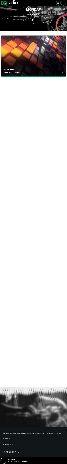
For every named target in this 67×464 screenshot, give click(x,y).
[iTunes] (7, 452)
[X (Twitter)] (4, 452)
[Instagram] (10, 452)
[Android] (15, 452)
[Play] (63, 3)
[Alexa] (18, 452)
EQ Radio (9, 69)
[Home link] (9, 3)
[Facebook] (13, 452)
